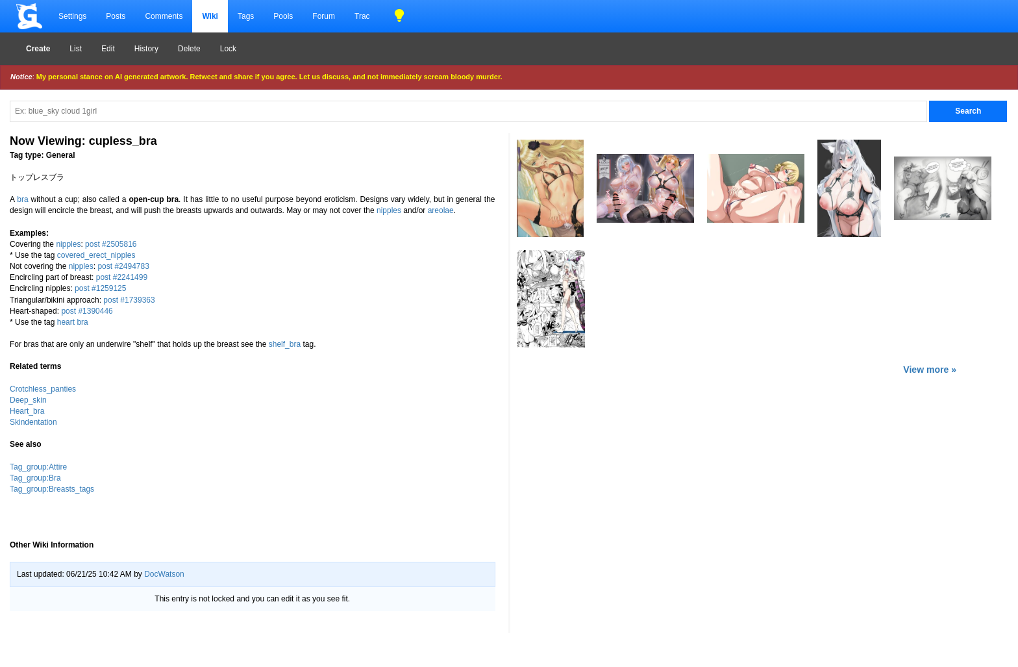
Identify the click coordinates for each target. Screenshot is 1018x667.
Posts (115, 16)
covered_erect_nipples (96, 255)
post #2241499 (121, 277)
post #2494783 (123, 266)
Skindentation (33, 422)
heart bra (72, 322)
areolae (441, 210)
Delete (189, 48)
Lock (228, 48)
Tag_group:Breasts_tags (52, 489)
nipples (389, 210)
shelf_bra (285, 344)
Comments (163, 16)
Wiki (210, 16)
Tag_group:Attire (38, 467)
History (146, 48)
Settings (72, 16)
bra (22, 199)
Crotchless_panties (43, 389)
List (75, 48)
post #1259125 (100, 288)
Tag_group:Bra (35, 478)
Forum (323, 16)
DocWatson (164, 574)
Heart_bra (27, 411)
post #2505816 (110, 244)
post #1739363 (129, 300)
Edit (108, 48)
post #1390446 (86, 311)
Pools (283, 16)
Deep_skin (28, 400)
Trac (362, 16)
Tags (246, 16)
